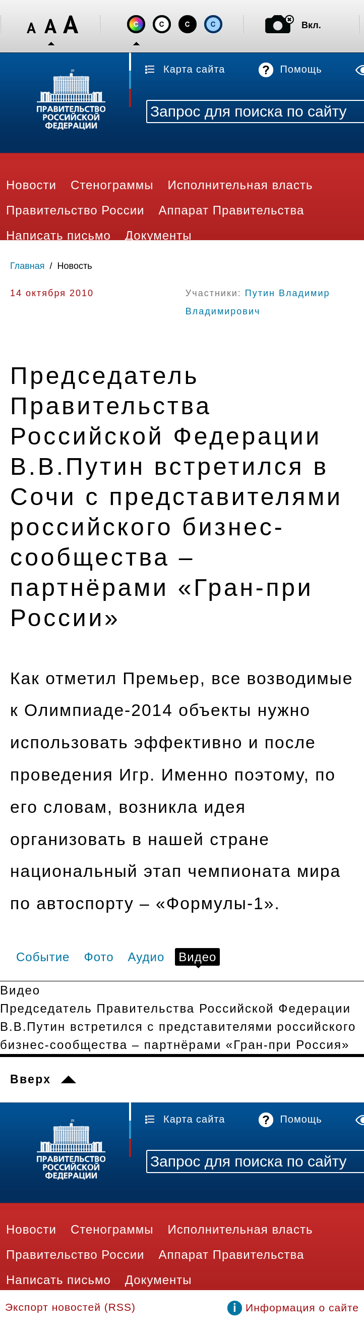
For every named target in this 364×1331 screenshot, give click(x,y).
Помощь (301, 69)
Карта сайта (194, 69)
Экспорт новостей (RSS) (70, 1307)
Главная (27, 266)
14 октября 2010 (52, 293)
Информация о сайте (302, 1307)
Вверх (30, 1079)
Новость (74, 266)
